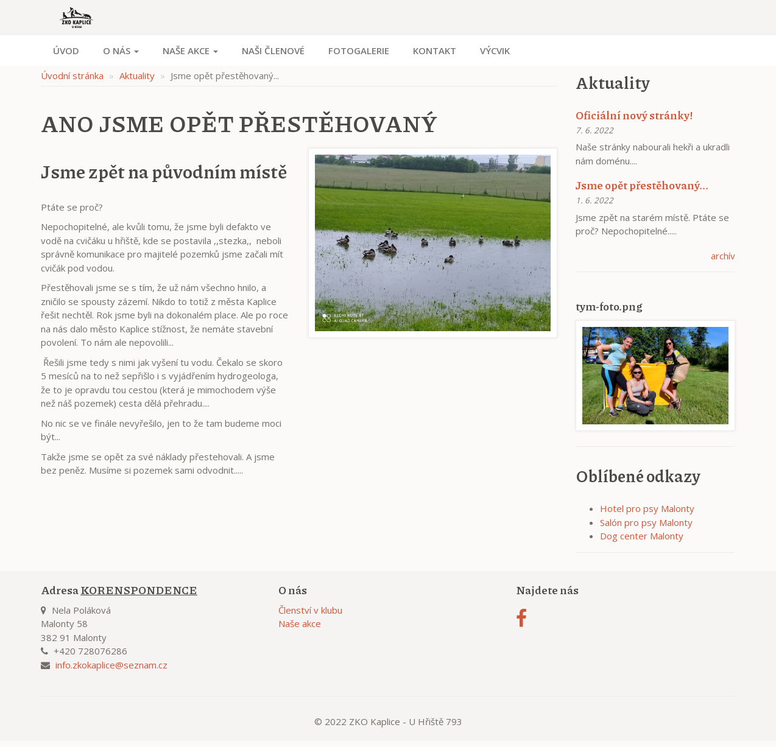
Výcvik (495, 50)
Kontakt (434, 50)
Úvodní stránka (72, 75)
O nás (121, 50)
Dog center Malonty (641, 536)
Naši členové (273, 50)
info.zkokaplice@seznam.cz (111, 665)
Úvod (66, 50)
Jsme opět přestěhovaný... (642, 185)
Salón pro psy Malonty (646, 522)
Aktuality (137, 75)
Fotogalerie (358, 50)
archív (723, 256)
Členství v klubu (310, 610)
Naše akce (190, 50)
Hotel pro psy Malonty (647, 508)
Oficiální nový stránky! (634, 115)
